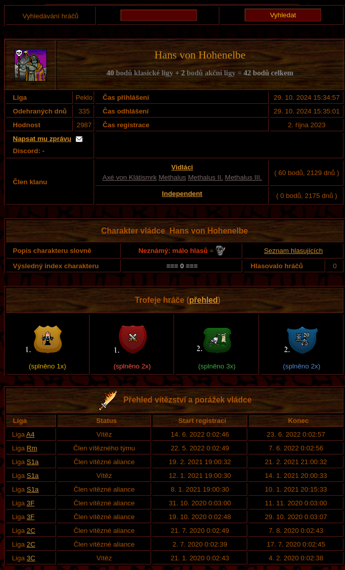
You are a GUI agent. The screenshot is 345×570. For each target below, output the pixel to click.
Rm (31, 448)
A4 (30, 434)
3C (30, 558)
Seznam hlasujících (293, 250)
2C (30, 530)
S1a (32, 462)
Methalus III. (243, 177)
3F (30, 503)
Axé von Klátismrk (129, 177)
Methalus (172, 177)
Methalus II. (205, 177)
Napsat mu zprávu (42, 138)
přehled (203, 300)
